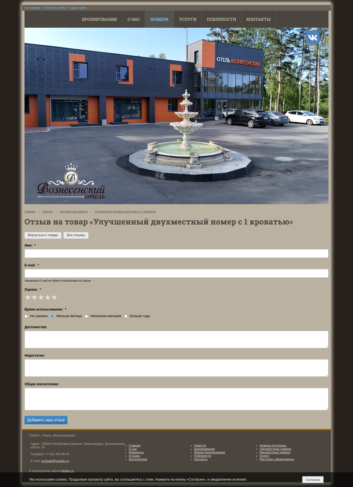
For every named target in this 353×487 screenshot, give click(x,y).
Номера (159, 19)
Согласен (313, 480)
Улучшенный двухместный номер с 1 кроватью (125, 211)
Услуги (187, 19)
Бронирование (99, 19)
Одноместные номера (275, 449)
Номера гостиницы (273, 445)
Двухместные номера (74, 211)
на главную (32, 8)
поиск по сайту (55, 8)
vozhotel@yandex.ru (55, 461)
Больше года (137, 316)
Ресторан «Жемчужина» (277, 459)
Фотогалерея (138, 459)
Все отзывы (76, 235)
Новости (200, 445)
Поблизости (221, 19)
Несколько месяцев (103, 316)
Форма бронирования (209, 452)
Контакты (258, 19)
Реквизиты (136, 452)
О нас (133, 19)
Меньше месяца (66, 316)
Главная (30, 211)
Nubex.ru (67, 471)
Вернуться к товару (43, 235)
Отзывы (134, 456)
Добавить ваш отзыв (46, 420)
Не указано (36, 316)
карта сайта (78, 8)
